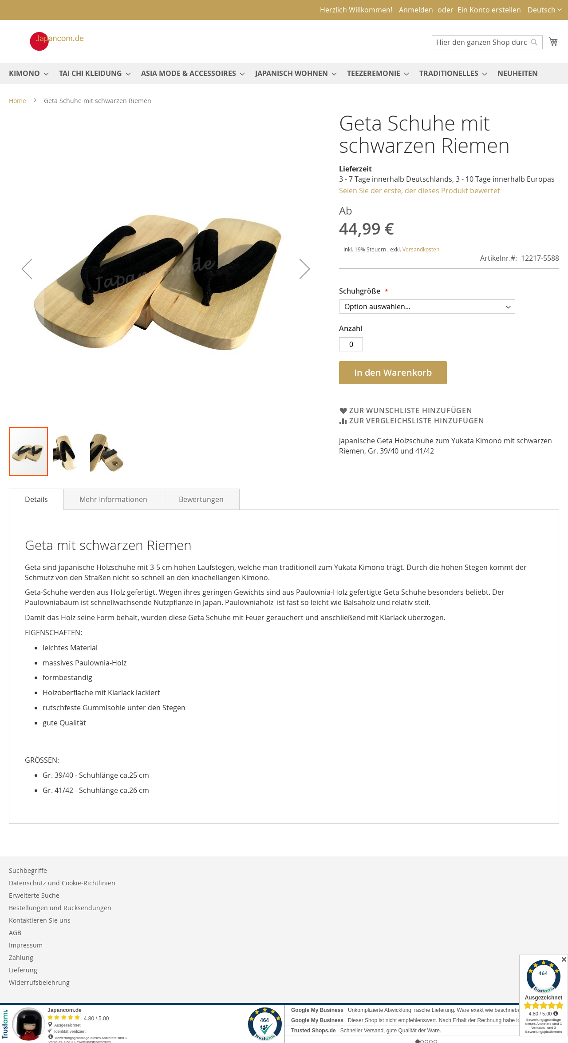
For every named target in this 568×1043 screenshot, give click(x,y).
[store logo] (47, 41)
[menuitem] (26, 73)
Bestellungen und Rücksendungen (60, 908)
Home (17, 100)
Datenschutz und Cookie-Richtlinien (62, 883)
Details (36, 499)
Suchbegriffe (28, 870)
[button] (545, 10)
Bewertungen (201, 499)
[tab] (36, 499)
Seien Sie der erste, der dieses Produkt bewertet (419, 190)
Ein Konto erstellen (489, 10)
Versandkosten (420, 249)
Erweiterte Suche (34, 895)
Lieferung (23, 970)
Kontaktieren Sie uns (40, 920)
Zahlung (21, 957)
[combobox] (487, 42)
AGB (15, 932)
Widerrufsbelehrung (39, 982)
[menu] (284, 73)
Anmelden (416, 10)
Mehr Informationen (113, 499)
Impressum (26, 945)
